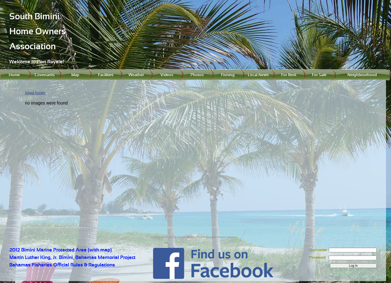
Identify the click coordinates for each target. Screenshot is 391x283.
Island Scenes (35, 92)
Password (317, 257)
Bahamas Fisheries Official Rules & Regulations (62, 264)
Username (318, 250)
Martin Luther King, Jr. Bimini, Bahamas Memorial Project (72, 257)
